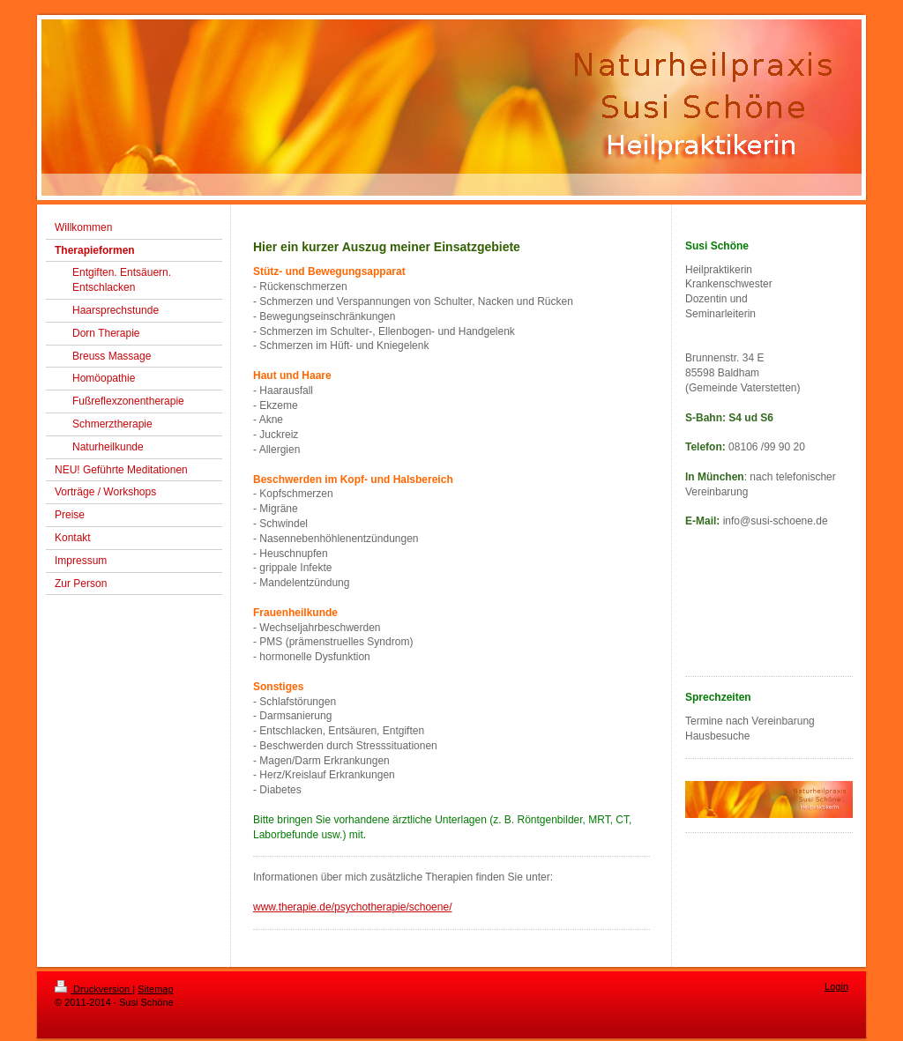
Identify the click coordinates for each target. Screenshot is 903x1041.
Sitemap (155, 989)
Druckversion (93, 989)
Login (836, 986)
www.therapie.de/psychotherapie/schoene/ (352, 907)
